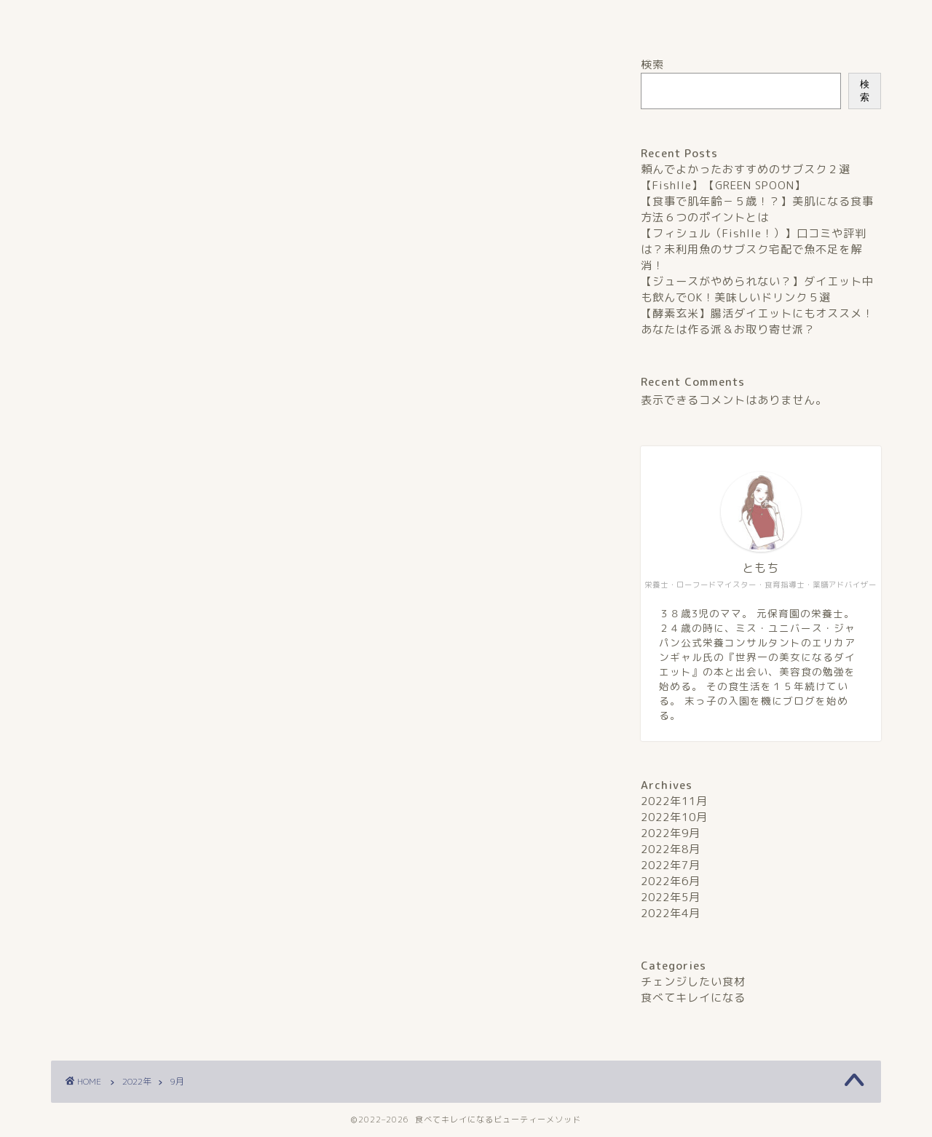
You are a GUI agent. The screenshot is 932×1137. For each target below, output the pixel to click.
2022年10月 (674, 817)
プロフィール (378, 18)
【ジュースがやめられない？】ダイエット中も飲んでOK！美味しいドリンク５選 (757, 289)
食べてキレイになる (693, 997)
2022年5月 (670, 897)
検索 (652, 64)
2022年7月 (670, 865)
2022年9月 (670, 833)
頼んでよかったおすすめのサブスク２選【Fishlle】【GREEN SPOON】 (745, 177)
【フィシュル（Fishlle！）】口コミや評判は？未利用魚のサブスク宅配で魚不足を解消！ (753, 249)
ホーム (202, 18)
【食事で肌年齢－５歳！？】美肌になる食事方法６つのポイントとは (757, 209)
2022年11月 (674, 801)
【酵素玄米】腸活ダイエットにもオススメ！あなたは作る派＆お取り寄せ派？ (757, 321)
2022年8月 (670, 849)
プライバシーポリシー (554, 18)
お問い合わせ (729, 18)
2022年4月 (670, 913)
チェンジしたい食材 (693, 981)
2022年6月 (670, 881)
